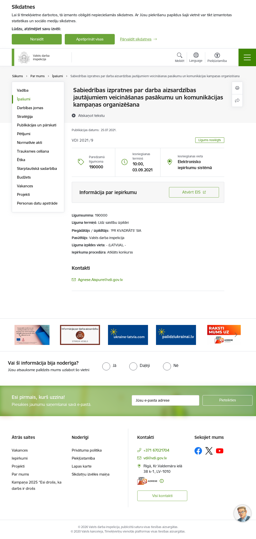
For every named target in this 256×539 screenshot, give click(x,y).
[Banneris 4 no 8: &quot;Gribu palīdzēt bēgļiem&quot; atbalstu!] (128, 334)
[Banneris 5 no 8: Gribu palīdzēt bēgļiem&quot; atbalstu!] (176, 334)
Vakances (25, 186)
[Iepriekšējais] (20, 335)
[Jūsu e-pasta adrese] (165, 400)
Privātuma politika (87, 450)
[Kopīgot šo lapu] (237, 100)
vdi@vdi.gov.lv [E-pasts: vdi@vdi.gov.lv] (155, 458)
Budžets (24, 177)
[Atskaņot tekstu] (91, 115)
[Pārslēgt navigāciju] (247, 57)
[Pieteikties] (227, 400)
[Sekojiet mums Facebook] (198, 451)
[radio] (109, 365)
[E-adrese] (147, 481)
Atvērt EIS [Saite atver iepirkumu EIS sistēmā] (191, 192)
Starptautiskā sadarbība (37, 168)
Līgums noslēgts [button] (209, 140)
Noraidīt (37, 39)
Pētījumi (23, 133)
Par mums (20, 474)
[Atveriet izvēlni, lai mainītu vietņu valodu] (196, 58)
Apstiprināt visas (90, 39)
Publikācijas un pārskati (36, 125)
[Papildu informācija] (162, 481)
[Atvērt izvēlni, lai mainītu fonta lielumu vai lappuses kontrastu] (217, 58)
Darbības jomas (30, 107)
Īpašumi (23, 99)
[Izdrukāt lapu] (237, 88)
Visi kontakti (162, 495)
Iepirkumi (20, 458)
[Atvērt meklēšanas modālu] (179, 58)
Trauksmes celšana (33, 151)
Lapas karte (82, 466)
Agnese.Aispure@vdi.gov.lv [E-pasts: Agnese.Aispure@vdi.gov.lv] (100, 279)
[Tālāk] (236, 335)
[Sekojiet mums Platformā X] (209, 451)
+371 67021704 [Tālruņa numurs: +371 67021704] (156, 450)
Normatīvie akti (29, 142)
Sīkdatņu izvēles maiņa (91, 474)
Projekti (23, 194)
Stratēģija (25, 116)
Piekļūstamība (83, 458)
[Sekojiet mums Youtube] (220, 451)
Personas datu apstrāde (37, 203)
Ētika (21, 159)
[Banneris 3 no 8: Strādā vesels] (80, 334)
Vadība (22, 90)
